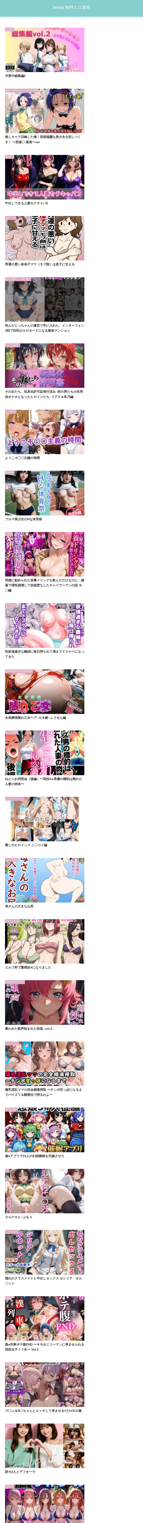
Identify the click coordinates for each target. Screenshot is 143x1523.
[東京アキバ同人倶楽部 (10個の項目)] (123, 834)
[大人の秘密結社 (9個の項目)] (46, 853)
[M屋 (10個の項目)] (47, 840)
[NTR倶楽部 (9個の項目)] (129, 846)
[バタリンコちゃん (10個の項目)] (57, 846)
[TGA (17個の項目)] (74, 828)
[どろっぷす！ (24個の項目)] (50, 828)
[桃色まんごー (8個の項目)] (127, 865)
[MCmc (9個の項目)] (31, 865)
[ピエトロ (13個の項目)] (95, 828)
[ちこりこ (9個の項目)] (128, 853)
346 (81, 786)
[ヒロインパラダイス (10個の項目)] (20, 840)
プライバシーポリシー (106, 1506)
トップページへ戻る (36, 1506)
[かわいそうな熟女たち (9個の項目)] (19, 859)
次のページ (71, 773)
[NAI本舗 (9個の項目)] (12, 865)
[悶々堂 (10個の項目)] (99, 840)
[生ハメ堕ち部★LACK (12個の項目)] (52, 834)
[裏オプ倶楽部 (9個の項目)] (105, 846)
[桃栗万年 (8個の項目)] (105, 865)
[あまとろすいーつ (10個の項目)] (72, 840)
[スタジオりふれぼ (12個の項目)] (124, 828)
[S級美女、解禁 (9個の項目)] (101, 853)
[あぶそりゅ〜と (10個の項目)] (125, 840)
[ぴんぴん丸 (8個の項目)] (52, 865)
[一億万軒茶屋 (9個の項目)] (69, 859)
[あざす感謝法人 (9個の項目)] (126, 859)
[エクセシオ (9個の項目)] (74, 853)
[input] (71, 879)
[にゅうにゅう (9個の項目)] (17, 853)
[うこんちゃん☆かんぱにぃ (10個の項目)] (22, 846)
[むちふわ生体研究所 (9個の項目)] (97, 859)
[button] (136, 878)
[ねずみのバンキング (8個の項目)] (78, 865)
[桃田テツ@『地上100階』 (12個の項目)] (87, 834)
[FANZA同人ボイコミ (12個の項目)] (19, 834)
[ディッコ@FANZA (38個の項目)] (19, 828)
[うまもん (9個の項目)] (82, 846)
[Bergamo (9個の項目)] (47, 859)
